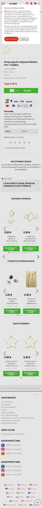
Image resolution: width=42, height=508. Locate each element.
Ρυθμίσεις (23, 39)
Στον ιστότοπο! (11, 39)
